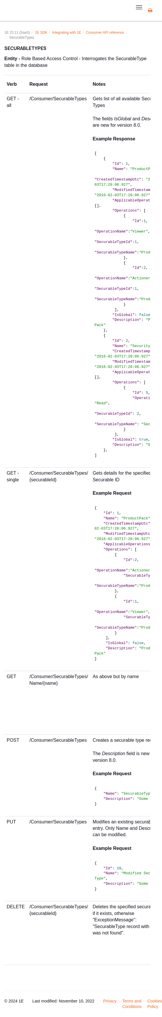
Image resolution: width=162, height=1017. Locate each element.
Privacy (109, 1001)
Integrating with (66, 33)
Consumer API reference (105, 33)
